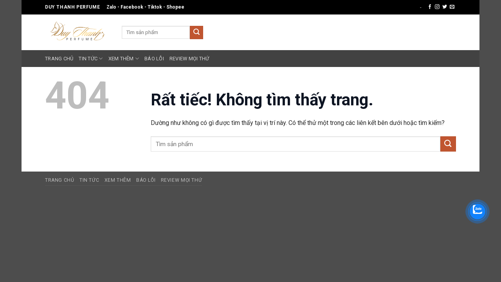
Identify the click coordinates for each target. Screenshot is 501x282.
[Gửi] (196, 32)
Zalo (111, 7)
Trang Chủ (59, 58)
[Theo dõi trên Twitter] (444, 7)
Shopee (175, 7)
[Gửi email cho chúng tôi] (452, 7)
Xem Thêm (123, 58)
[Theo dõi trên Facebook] (429, 7)
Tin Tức (91, 58)
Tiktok (155, 7)
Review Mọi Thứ (189, 58)
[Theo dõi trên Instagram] (437, 7)
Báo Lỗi (154, 58)
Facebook (132, 7)
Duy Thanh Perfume (72, 7)
